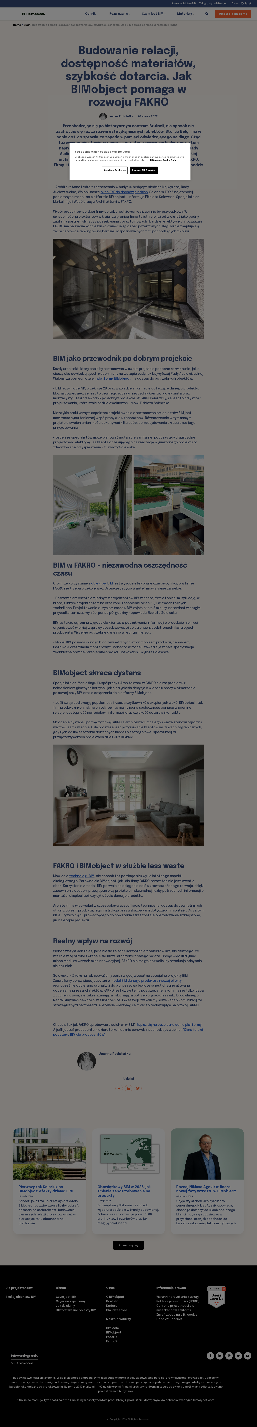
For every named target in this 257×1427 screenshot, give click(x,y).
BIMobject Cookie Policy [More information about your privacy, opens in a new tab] (164, 160)
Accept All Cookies (144, 170)
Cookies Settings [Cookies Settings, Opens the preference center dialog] (115, 170)
